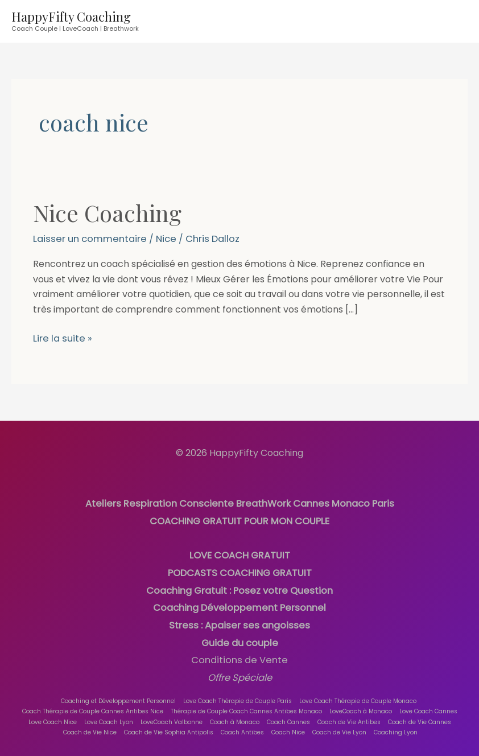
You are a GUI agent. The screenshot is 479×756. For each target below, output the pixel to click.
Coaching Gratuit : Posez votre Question (240, 587)
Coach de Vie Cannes (419, 716)
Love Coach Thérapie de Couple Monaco (357, 694)
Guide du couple (239, 637)
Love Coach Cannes (428, 705)
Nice (159, 238)
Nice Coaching (107, 213)
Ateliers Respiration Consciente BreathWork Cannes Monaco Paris (240, 503)
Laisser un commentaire (87, 238)
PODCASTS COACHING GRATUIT (239, 570)
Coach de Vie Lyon (340, 726)
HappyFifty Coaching (71, 16)
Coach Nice (288, 726)
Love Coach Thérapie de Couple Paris (237, 694)
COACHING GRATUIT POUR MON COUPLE (239, 519)
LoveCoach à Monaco (360, 705)
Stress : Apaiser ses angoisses (239, 621)
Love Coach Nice (52, 716)
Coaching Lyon (396, 726)
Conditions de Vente (240, 655)
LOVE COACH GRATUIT (239, 553)
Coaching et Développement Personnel (117, 694)
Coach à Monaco (234, 716)
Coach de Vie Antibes (349, 716)
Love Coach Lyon (108, 716)
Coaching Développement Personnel (239, 604)
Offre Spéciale (239, 672)
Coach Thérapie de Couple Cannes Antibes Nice (92, 705)
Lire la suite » (60, 337)
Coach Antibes (243, 726)
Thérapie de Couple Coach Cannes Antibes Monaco (246, 705)
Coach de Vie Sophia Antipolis (169, 726)
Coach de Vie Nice (90, 726)
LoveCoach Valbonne (172, 716)
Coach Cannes (288, 716)
